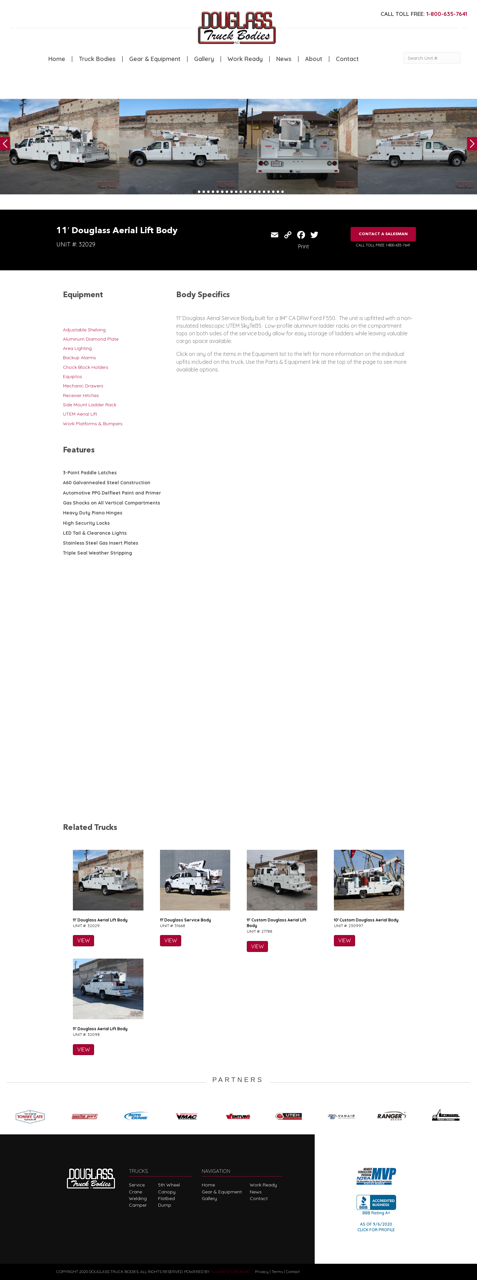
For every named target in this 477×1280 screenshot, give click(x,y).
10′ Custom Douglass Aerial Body (366, 919)
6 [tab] (217, 191)
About (313, 59)
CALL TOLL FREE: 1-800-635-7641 (383, 245)
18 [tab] (273, 191)
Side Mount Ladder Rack (89, 405)
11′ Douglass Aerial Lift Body (100, 919)
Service (137, 1185)
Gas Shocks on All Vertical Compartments (111, 503)
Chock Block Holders (85, 367)
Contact (347, 59)
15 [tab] (259, 191)
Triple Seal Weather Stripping (97, 553)
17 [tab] (268, 191)
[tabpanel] (59, 146)
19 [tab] (278, 191)
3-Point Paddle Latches (90, 473)
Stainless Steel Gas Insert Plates (100, 543)
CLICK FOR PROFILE (376, 1229)
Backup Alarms (79, 358)
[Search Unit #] (431, 58)
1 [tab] (194, 191)
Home (56, 59)
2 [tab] (199, 191)
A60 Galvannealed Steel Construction (106, 483)
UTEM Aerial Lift (80, 414)
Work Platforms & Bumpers (93, 424)
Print (303, 246)
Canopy (167, 1192)
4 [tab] (208, 191)
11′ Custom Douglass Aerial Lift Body (276, 922)
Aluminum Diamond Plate (91, 339)
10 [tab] (236, 191)
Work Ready (245, 59)
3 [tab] (203, 191)
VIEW (83, 940)
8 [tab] (227, 191)
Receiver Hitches (81, 395)
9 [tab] (231, 191)
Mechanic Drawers (83, 386)
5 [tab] (213, 191)
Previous (5, 143)
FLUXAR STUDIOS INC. (230, 1271)
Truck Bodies (97, 59)
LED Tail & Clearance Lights (95, 533)
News (284, 59)
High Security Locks (86, 523)
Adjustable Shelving (84, 330)
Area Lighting (77, 348)
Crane (135, 1192)
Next (472, 143)
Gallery (204, 59)
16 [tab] (264, 191)
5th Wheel (169, 1185)
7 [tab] (222, 191)
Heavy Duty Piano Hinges (92, 513)
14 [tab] (254, 191)
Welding (138, 1198)
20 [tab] (282, 191)
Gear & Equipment (155, 59)
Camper (138, 1205)
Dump (164, 1205)
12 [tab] (245, 191)
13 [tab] (250, 191)
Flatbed (166, 1198)
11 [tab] (240, 191)
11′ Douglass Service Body (185, 919)
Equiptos (72, 376)
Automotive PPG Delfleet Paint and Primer (112, 493)
